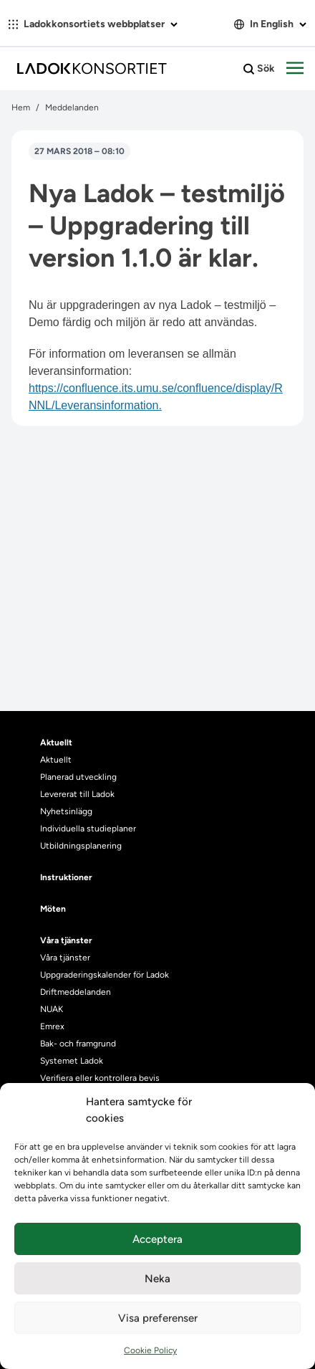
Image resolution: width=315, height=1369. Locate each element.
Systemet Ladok (71, 1061)
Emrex (52, 1026)
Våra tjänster (65, 958)
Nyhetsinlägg (66, 811)
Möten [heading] (53, 909)
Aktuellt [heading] (56, 743)
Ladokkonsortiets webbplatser (93, 24)
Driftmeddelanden (75, 992)
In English (270, 24)
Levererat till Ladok (77, 794)
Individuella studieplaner (89, 829)
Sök (259, 68)
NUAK (51, 1009)
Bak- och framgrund (78, 1044)
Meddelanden (72, 107)
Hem (20, 107)
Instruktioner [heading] (66, 877)
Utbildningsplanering (81, 846)
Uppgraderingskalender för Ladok (104, 975)
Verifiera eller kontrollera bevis (100, 1078)
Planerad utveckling (78, 777)
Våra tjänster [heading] (66, 940)
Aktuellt (56, 760)
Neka (157, 1278)
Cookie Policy (150, 1350)
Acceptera (157, 1239)
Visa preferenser (158, 1318)
